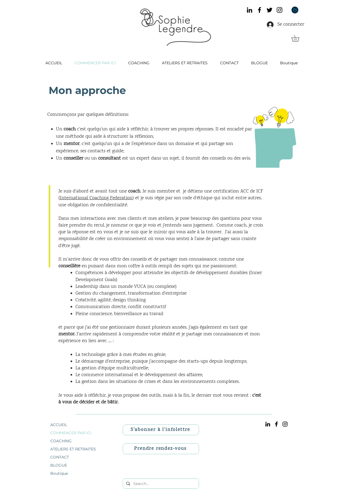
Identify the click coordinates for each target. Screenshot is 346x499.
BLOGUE (58, 465)
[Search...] (160, 483)
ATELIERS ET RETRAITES (73, 449)
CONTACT (59, 457)
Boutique (59, 473)
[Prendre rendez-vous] (161, 448)
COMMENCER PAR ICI (70, 432)
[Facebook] (259, 10)
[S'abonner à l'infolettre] (161, 429)
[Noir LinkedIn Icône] (249, 10)
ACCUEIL (58, 424)
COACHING (61, 441)
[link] (298, 38)
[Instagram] (279, 10)
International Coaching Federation (96, 198)
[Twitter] (269, 10)
